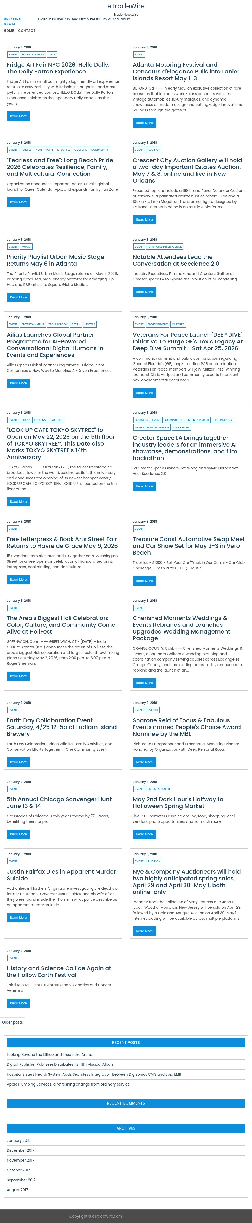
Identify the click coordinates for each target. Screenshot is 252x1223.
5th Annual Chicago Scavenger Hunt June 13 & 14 (59, 802)
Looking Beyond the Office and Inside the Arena (49, 1054)
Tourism (40, 420)
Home (9, 30)
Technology (57, 324)
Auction (154, 150)
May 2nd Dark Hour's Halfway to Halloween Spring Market (178, 802)
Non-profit (44, 150)
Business (141, 420)
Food (26, 420)
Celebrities (181, 427)
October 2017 (18, 1170)
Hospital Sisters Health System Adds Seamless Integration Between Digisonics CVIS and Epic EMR (94, 1074)
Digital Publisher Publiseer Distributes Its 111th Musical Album (84, 19)
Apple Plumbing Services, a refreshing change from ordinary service (68, 1084)
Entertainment (33, 54)
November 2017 (20, 1160)
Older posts (12, 1022)
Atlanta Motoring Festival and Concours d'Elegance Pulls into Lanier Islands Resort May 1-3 (186, 71)
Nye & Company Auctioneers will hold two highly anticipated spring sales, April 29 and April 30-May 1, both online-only (187, 882)
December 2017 (20, 1150)
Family (26, 150)
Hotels (90, 324)
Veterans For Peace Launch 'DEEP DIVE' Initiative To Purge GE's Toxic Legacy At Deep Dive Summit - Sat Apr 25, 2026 (188, 341)
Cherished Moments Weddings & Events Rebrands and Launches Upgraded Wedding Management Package (181, 628)
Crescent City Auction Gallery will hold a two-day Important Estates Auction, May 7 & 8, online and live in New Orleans (187, 170)
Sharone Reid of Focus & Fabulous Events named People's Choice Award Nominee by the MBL (187, 727)
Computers (174, 420)
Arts (51, 54)
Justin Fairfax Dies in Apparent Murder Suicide (61, 875)
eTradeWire (126, 6)
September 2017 (21, 1180)
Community (99, 150)
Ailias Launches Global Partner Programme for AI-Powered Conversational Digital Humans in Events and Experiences (55, 345)
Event (13, 54)
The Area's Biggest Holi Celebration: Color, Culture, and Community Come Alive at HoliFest (61, 625)
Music (26, 246)
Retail (76, 324)
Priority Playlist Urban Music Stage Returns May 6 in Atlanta (55, 260)
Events (153, 710)
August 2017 (17, 1190)
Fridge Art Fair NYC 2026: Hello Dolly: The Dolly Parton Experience (58, 68)
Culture (80, 150)
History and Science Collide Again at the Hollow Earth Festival (59, 971)
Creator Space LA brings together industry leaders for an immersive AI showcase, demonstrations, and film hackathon (185, 448)
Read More (18, 116)
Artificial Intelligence (165, 246)
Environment (158, 324)
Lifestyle (63, 150)
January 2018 (18, 1140)
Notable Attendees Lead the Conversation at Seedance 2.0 (176, 260)
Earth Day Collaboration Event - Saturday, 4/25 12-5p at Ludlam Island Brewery (62, 727)
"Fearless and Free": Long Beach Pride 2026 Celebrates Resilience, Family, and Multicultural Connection (60, 167)
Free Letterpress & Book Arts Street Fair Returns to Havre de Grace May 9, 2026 (62, 542)
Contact (26, 30)
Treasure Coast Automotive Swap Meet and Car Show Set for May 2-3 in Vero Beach (189, 546)
